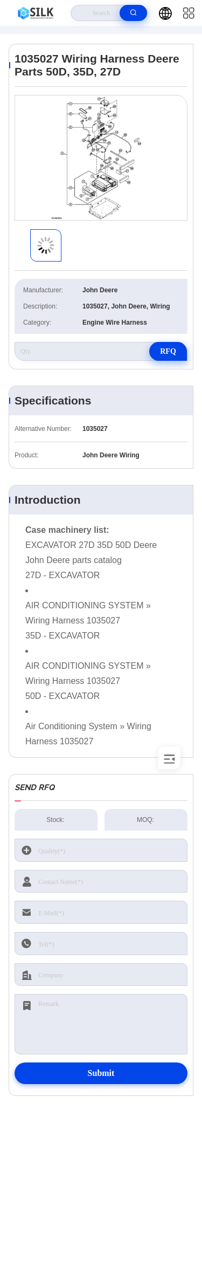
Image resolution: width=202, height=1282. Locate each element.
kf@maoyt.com (104, 1183)
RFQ (168, 351)
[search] (133, 13)
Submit (101, 1073)
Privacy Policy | (38, 1242)
